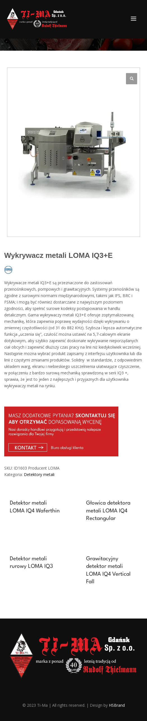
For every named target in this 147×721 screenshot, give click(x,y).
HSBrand (117, 705)
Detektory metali (39, 474)
